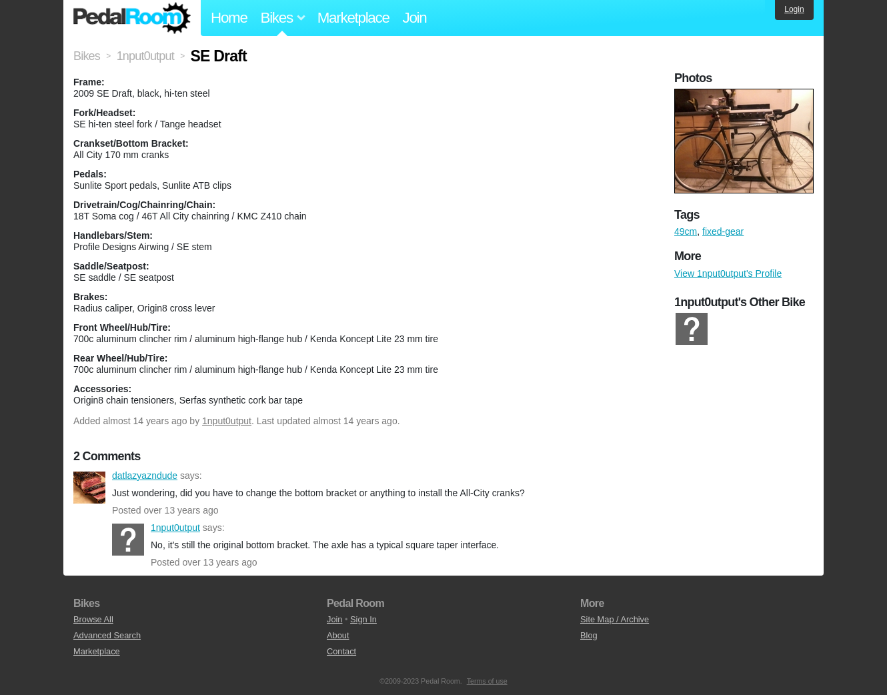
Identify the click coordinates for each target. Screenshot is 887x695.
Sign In (363, 619)
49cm (685, 231)
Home (229, 17)
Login (794, 9)
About (338, 635)
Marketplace (353, 17)
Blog (589, 635)
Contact (341, 651)
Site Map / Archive (614, 619)
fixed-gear (723, 231)
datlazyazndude (89, 488)
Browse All (93, 619)
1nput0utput (226, 421)
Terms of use (487, 681)
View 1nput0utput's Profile (728, 273)
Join (415, 17)
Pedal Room (132, 18)
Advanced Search (107, 635)
